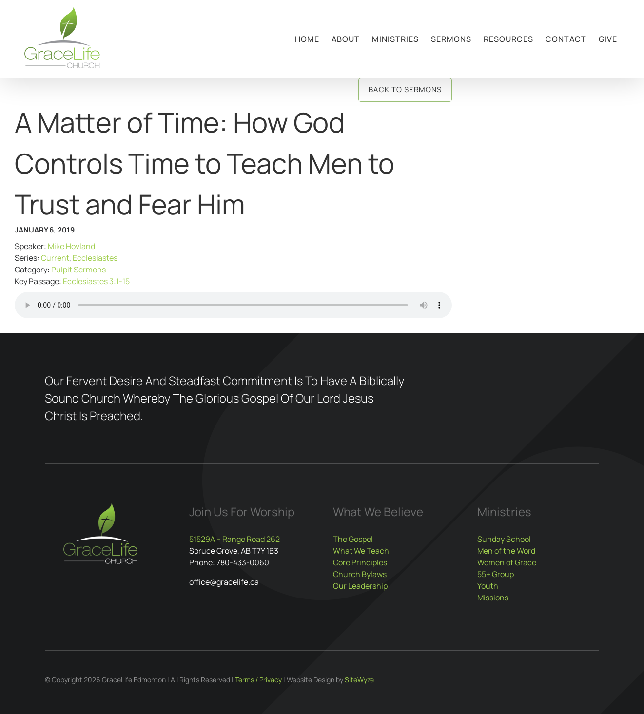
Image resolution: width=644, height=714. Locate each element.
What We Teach (361, 550)
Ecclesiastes (95, 257)
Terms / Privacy (258, 679)
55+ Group (495, 574)
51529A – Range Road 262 (234, 539)
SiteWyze (359, 679)
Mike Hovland (71, 246)
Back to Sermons (405, 89)
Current (55, 257)
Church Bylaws (360, 574)
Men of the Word (506, 550)
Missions (492, 597)
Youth (487, 585)
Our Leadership (360, 585)
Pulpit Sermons (78, 269)
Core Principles (360, 562)
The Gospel (353, 539)
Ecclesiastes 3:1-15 (96, 281)
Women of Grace (506, 562)
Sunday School (504, 539)
